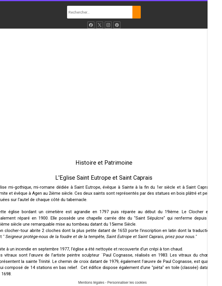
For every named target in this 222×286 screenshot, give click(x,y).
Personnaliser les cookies (127, 283)
